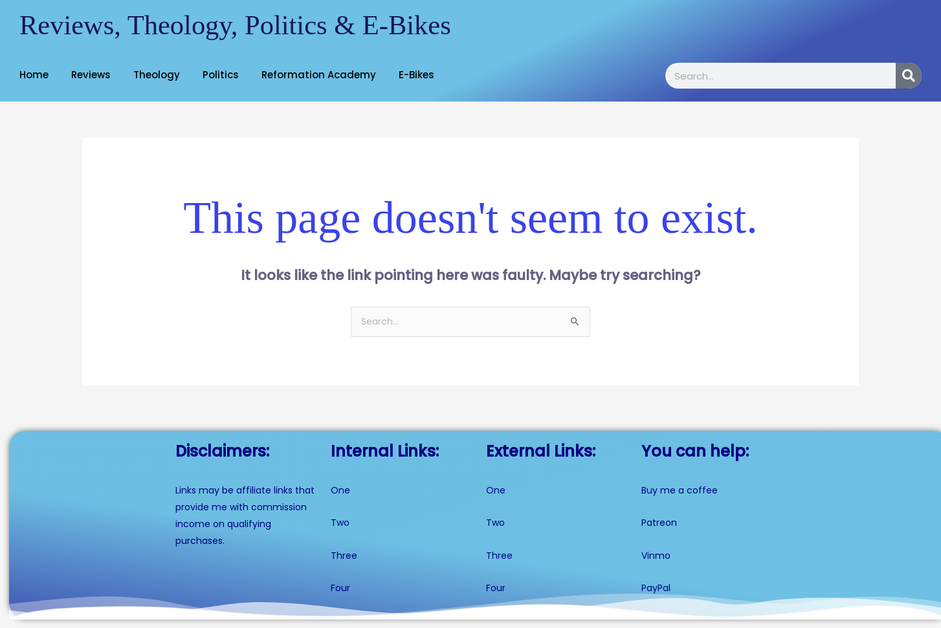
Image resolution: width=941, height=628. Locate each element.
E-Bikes (416, 74)
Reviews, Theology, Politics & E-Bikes (243, 25)
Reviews (91, 74)
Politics (221, 74)
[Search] (909, 76)
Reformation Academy (318, 74)
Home (34, 74)
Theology (156, 74)
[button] (37, 75)
